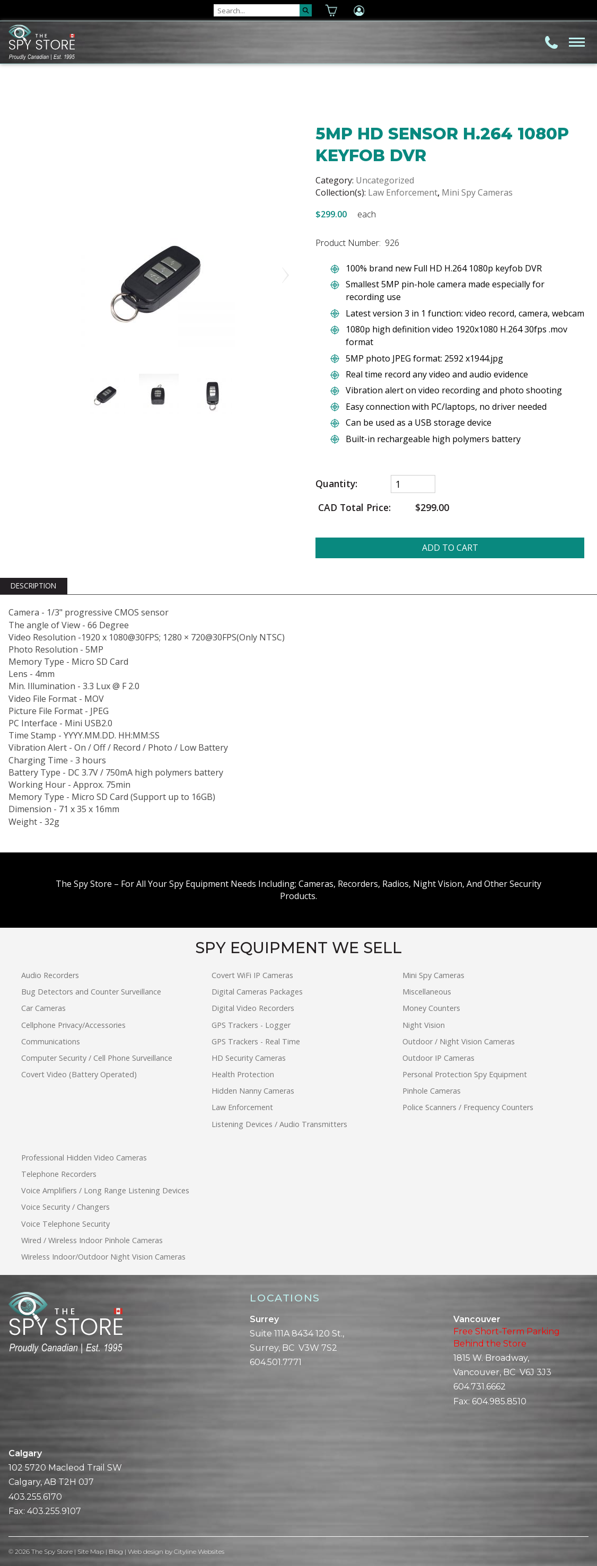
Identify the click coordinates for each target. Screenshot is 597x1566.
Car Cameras (43, 1008)
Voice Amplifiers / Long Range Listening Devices (105, 1190)
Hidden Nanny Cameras (253, 1091)
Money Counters (431, 1008)
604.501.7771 (276, 1362)
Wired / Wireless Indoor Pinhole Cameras (92, 1240)
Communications (50, 1041)
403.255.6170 (35, 1497)
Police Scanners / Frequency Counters (467, 1107)
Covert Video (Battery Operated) (79, 1074)
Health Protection (243, 1074)
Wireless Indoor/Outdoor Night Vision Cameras (103, 1257)
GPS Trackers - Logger (251, 1025)
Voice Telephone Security (65, 1224)
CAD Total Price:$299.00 (382, 508)
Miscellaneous (426, 992)
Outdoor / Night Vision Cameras (458, 1041)
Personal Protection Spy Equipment (464, 1074)
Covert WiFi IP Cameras (252, 975)
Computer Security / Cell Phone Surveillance (96, 1058)
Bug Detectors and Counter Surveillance (91, 992)
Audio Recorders (50, 975)
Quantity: (336, 484)
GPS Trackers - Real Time (256, 1041)
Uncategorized (385, 180)
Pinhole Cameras (431, 1091)
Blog (116, 1551)
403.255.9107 (54, 1511)
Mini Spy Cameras (477, 192)
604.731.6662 (479, 1387)
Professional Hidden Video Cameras (84, 1157)
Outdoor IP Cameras (438, 1058)
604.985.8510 (499, 1401)
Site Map (90, 1551)
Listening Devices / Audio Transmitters (279, 1124)
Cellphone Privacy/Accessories (73, 1025)
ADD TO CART (450, 547)
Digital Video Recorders (253, 1008)
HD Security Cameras (249, 1058)
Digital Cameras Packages (257, 992)
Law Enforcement (402, 192)
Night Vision (423, 1025)
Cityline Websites (199, 1551)
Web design (145, 1551)
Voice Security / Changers (65, 1207)
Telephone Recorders (58, 1174)
